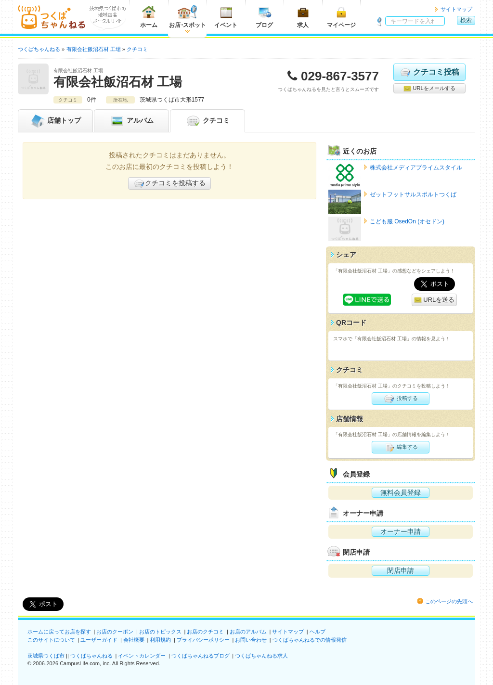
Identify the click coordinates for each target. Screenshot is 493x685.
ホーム (148, 16)
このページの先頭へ (449, 601)
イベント (225, 16)
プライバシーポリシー (203, 640)
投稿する (400, 398)
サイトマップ (456, 9)
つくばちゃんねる (91, 656)
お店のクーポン (114, 631)
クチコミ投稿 (429, 72)
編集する (400, 447)
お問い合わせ (251, 640)
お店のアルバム (248, 631)
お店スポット (187, 16)
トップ (55, 121)
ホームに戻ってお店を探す (59, 631)
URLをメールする (429, 88)
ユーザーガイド (98, 640)
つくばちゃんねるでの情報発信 (309, 640)
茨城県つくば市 (46, 656)
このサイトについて (51, 640)
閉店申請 (400, 570)
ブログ (264, 16)
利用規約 (160, 640)
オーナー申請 (400, 531)
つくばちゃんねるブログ (200, 656)
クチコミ (207, 121)
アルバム (131, 121)
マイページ (341, 16)
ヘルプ (317, 631)
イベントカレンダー (142, 656)
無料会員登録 (400, 492)
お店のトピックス (160, 631)
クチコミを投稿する (169, 183)
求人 (302, 16)
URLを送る (434, 300)
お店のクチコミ (205, 631)
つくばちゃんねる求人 (261, 656)
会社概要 (133, 640)
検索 (466, 20)
